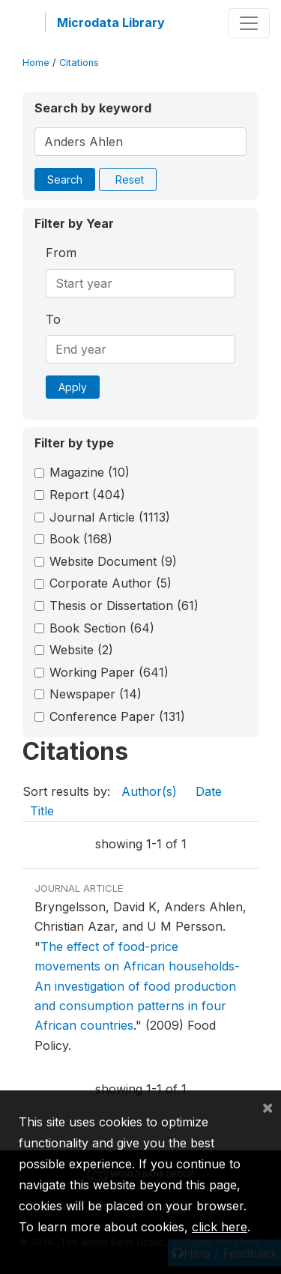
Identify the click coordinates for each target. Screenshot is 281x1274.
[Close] (268, 1107)
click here (219, 1226)
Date (209, 791)
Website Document (113, 561)
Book (80, 538)
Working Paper (109, 672)
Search (64, 179)
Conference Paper (117, 716)
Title (42, 810)
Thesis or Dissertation (124, 605)
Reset (129, 179)
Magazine (89, 472)
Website (81, 649)
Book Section (101, 628)
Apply (72, 387)
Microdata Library (111, 22)
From (61, 252)
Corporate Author (110, 583)
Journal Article (109, 517)
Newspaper (95, 693)
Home (35, 62)
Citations (79, 62)
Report (87, 494)
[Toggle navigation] (249, 23)
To (53, 319)
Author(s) (149, 791)
